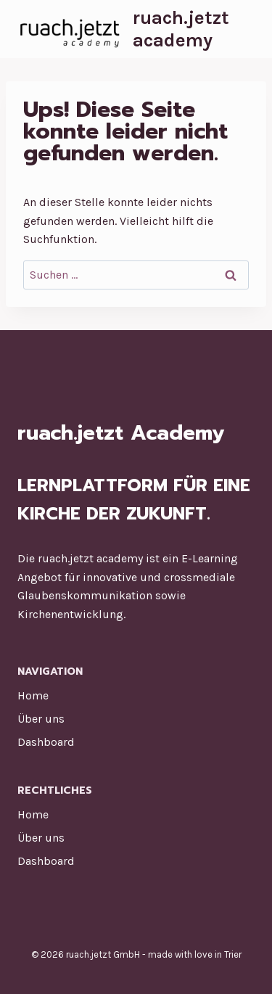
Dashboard (46, 742)
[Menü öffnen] (242, 28)
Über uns (41, 719)
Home (33, 695)
